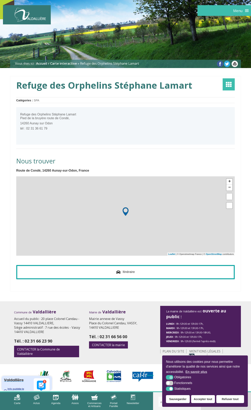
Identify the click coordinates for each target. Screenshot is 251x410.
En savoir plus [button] (196, 372)
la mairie (108, 345)
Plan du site (173, 351)
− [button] (229, 188)
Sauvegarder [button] (177, 399)
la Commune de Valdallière (38, 351)
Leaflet (171, 254)
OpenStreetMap (214, 254)
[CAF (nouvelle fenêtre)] (143, 381)
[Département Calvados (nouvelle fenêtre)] (114, 381)
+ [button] (229, 182)
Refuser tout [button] (230, 399)
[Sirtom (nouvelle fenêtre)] (66, 381)
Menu (238, 10)
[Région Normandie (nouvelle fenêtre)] (89, 381)
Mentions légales (204, 351)
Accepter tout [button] (203, 399)
